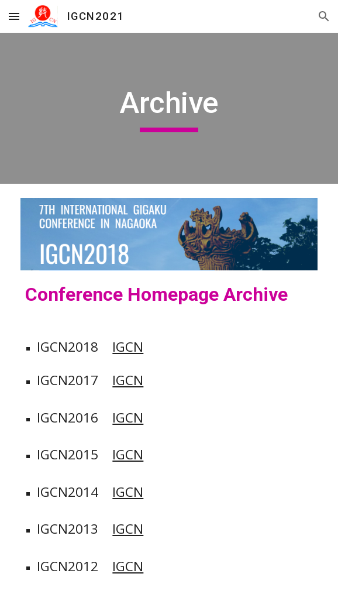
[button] (14, 16)
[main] (168, 108)
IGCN (127, 347)
